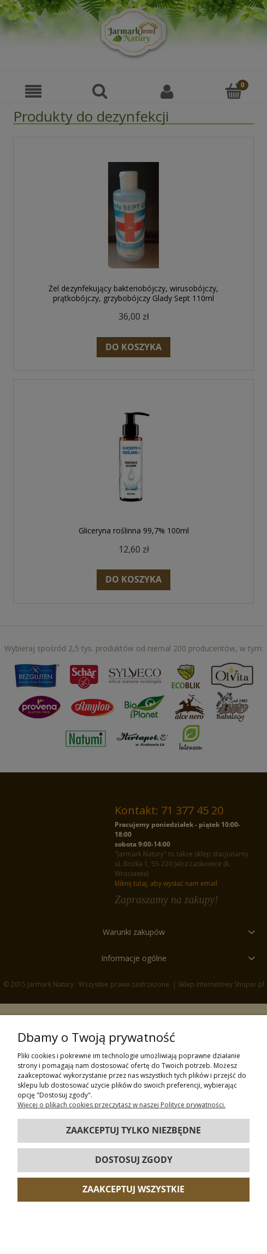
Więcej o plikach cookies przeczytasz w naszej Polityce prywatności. (121, 1104)
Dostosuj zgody (134, 1160)
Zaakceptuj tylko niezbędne (133, 1130)
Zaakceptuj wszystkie (133, 1189)
